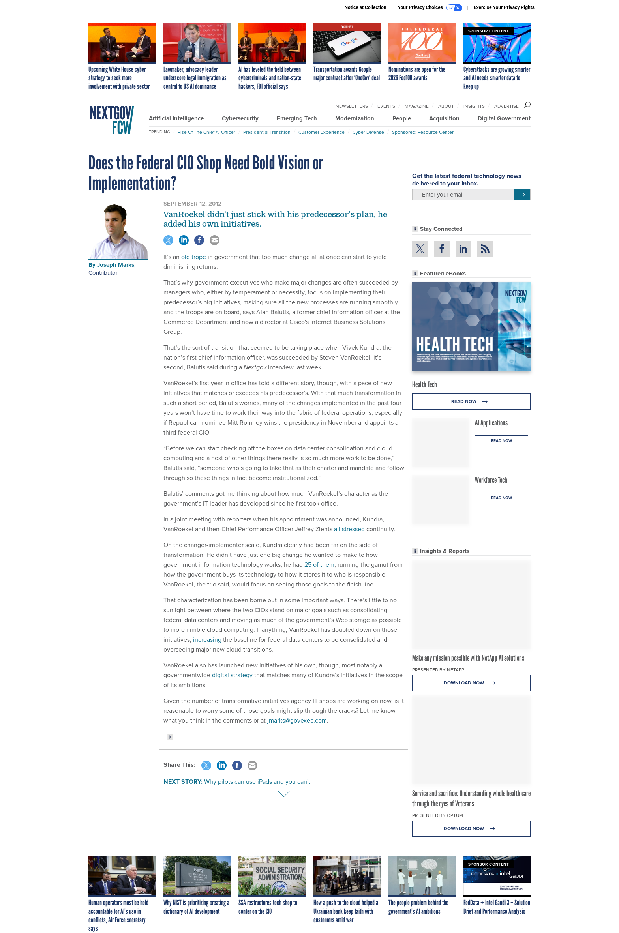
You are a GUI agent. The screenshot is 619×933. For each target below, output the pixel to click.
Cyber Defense (368, 132)
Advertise (506, 106)
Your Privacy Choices (430, 7)
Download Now (471, 683)
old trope (193, 256)
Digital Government (504, 118)
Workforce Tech (491, 480)
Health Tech (424, 384)
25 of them (319, 564)
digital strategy (232, 675)
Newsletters (352, 106)
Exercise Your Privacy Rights (504, 7)
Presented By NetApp (438, 669)
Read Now (471, 401)
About (446, 106)
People (401, 118)
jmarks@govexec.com (297, 720)
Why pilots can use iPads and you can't (257, 781)
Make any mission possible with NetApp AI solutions (468, 658)
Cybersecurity (240, 118)
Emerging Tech (297, 118)
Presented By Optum (437, 815)
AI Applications (491, 422)
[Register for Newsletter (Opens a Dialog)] (522, 194)
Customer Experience (321, 132)
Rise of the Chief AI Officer (206, 132)
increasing (207, 639)
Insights (474, 106)
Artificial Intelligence (176, 118)
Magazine (417, 106)
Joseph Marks (115, 264)
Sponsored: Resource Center (423, 132)
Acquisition (444, 118)
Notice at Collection (365, 7)
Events (386, 106)
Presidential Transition (267, 132)
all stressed (349, 529)
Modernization (354, 118)
